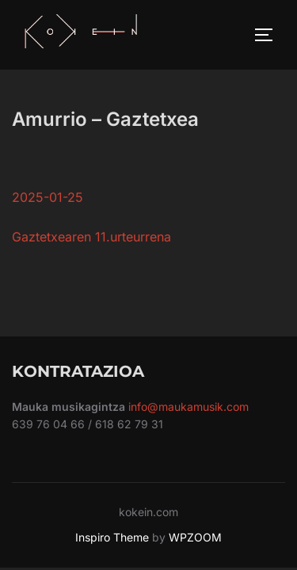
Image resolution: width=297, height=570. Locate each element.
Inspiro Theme (112, 537)
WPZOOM (195, 537)
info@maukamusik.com (188, 406)
